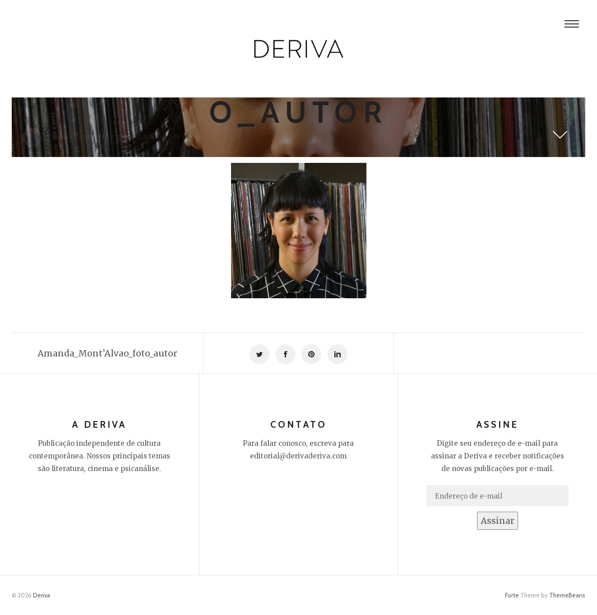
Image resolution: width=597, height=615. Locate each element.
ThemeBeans (567, 595)
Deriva (41, 595)
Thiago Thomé (72, 137)
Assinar (497, 520)
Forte (512, 595)
